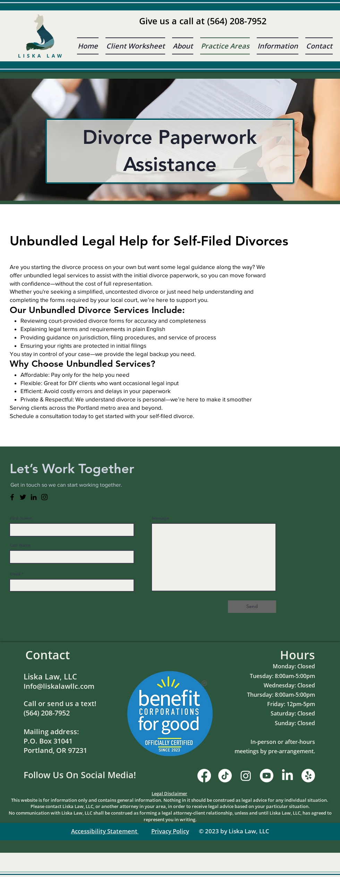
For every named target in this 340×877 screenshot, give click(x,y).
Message (160, 518)
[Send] (252, 606)
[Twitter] (23, 497)
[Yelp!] (308, 775)
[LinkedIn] (33, 497)
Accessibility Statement (105, 831)
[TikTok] (225, 775)
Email (15, 574)
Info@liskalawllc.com (59, 686)
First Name (21, 518)
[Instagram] (44, 497)
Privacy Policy (170, 831)
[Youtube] (266, 775)
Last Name (20, 545)
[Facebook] (12, 497)
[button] (277, 45)
